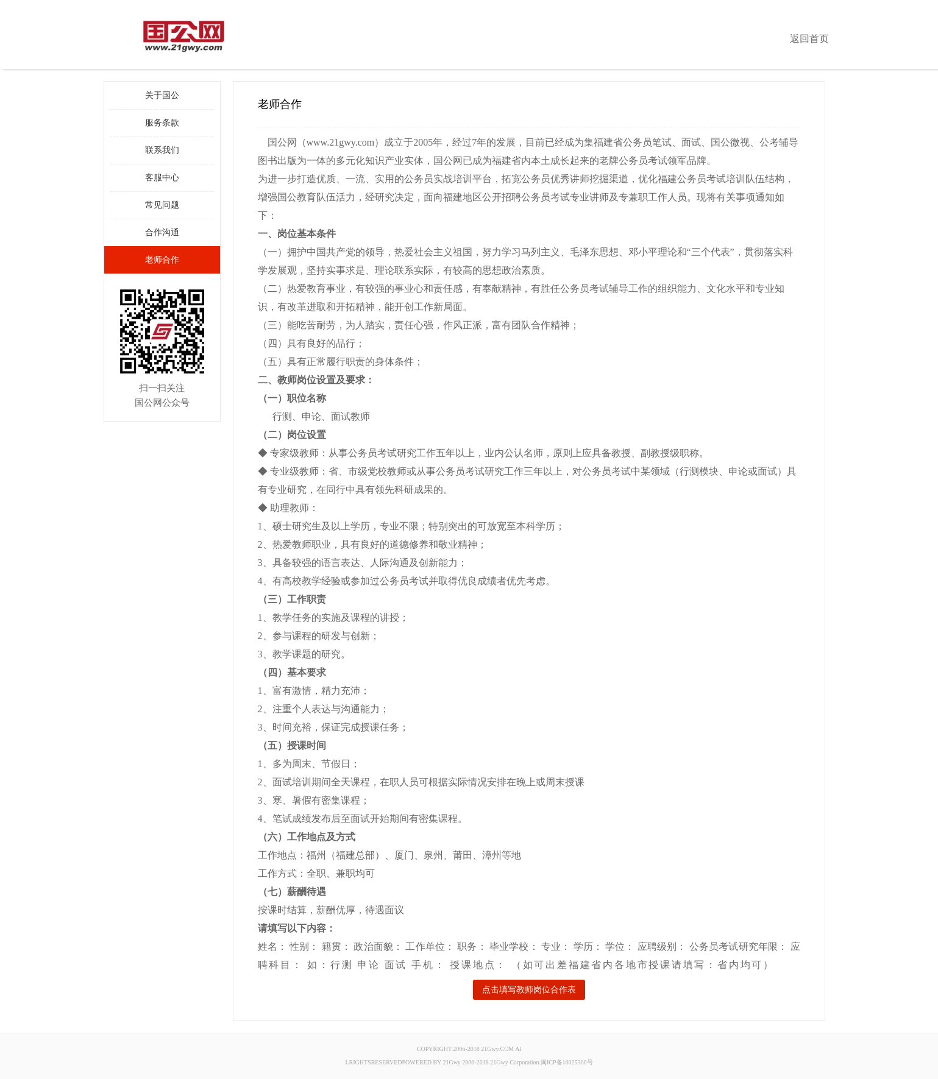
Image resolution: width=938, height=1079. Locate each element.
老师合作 (162, 259)
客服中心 (162, 177)
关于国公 (162, 95)
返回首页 (809, 39)
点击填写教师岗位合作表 (529, 989)
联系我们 (162, 150)
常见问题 (162, 205)
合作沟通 (162, 232)
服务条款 (162, 122)
